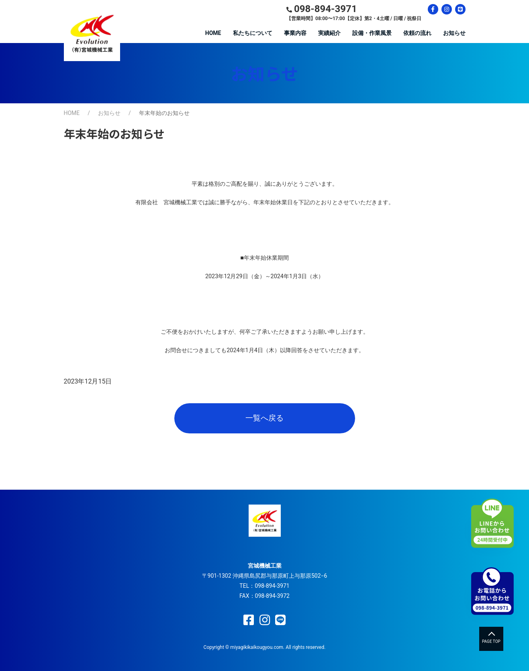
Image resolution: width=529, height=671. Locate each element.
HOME (213, 33)
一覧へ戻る (264, 418)
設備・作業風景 (372, 33)
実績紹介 (329, 33)
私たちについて (252, 33)
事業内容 (295, 33)
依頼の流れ (417, 33)
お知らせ (454, 33)
